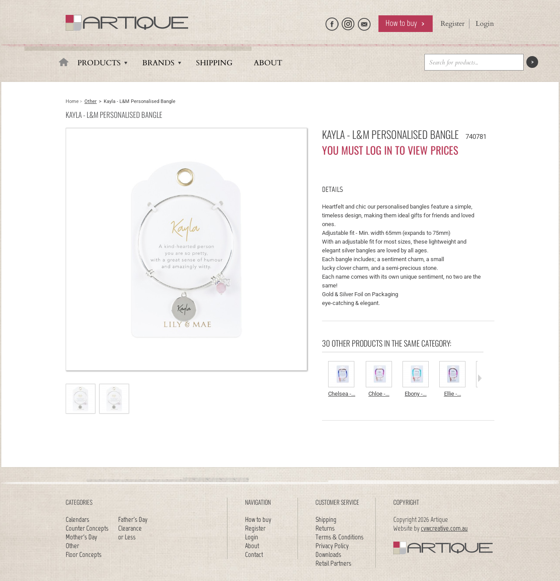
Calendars (77, 519)
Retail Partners (333, 563)
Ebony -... (416, 393)
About (268, 63)
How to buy (401, 23)
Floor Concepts (84, 554)
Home (72, 101)
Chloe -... (378, 393)
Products (99, 63)
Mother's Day (81, 537)
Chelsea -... (341, 393)
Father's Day (132, 519)
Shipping (214, 63)
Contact (254, 554)
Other (90, 101)
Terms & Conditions (339, 537)
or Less (127, 537)
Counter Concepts (87, 528)
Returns (325, 528)
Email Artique (364, 22)
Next (480, 378)
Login (485, 23)
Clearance (130, 528)
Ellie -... (452, 393)
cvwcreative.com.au (444, 528)
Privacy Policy (332, 546)
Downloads (328, 554)
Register (453, 23)
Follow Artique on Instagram (348, 22)
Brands (158, 63)
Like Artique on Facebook (332, 22)
